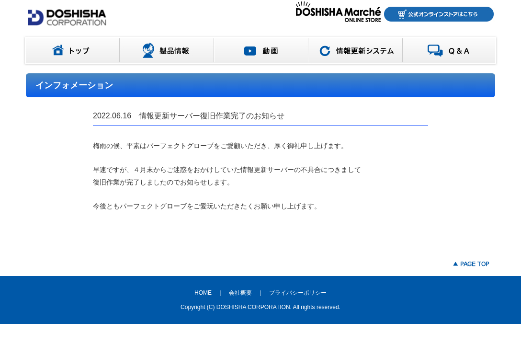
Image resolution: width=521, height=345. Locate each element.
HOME (203, 292)
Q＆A (451, 50)
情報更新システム (355, 50)
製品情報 (167, 50)
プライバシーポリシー (298, 292)
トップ (70, 50)
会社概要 (240, 292)
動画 (261, 50)
